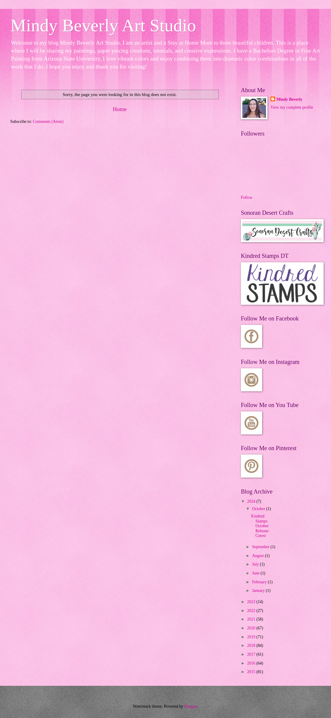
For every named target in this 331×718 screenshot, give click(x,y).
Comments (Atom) (48, 121)
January (259, 590)
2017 (251, 654)
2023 (251, 602)
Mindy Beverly (289, 99)
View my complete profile (291, 107)
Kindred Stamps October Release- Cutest (260, 526)
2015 (251, 672)
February (260, 582)
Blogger (190, 706)
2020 (251, 628)
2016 (251, 663)
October (259, 509)
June (256, 573)
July (256, 564)
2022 (251, 610)
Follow (246, 197)
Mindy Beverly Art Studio (103, 25)
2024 (251, 501)
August (258, 555)
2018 (251, 645)
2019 (251, 637)
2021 (251, 619)
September (261, 547)
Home (119, 109)
